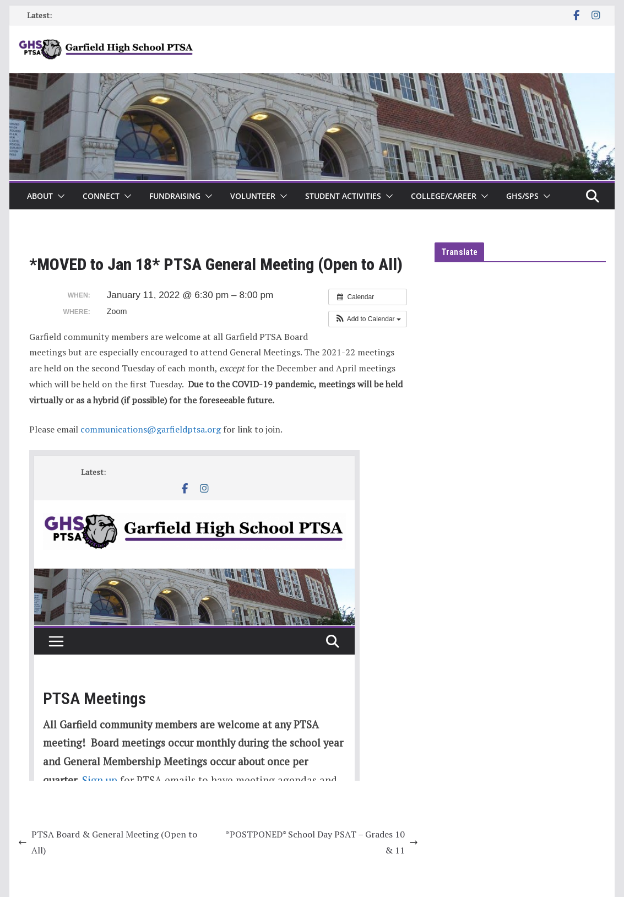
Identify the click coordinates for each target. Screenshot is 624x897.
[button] (59, 196)
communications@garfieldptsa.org (150, 429)
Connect (101, 196)
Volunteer (252, 196)
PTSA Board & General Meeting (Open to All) (107, 842)
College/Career (443, 196)
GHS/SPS (522, 196)
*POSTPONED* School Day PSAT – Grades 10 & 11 (322, 842)
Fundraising (174, 196)
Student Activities (343, 196)
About (40, 196)
